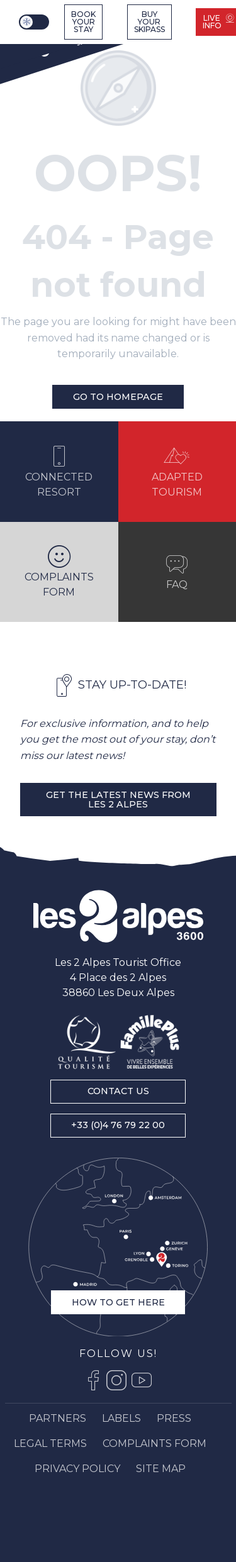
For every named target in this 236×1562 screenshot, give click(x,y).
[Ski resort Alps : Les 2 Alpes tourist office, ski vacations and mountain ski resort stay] (50, 45)
